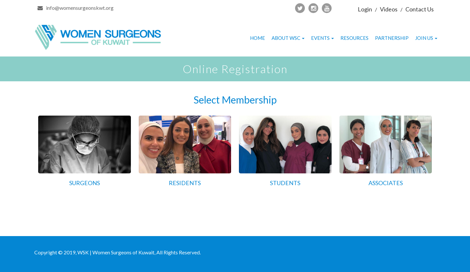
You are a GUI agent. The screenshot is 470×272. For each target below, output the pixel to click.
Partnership (392, 38)
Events (322, 38)
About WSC (288, 38)
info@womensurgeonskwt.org (80, 8)
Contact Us (419, 9)
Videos (389, 9)
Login (365, 9)
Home (257, 38)
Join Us (426, 38)
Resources (354, 38)
